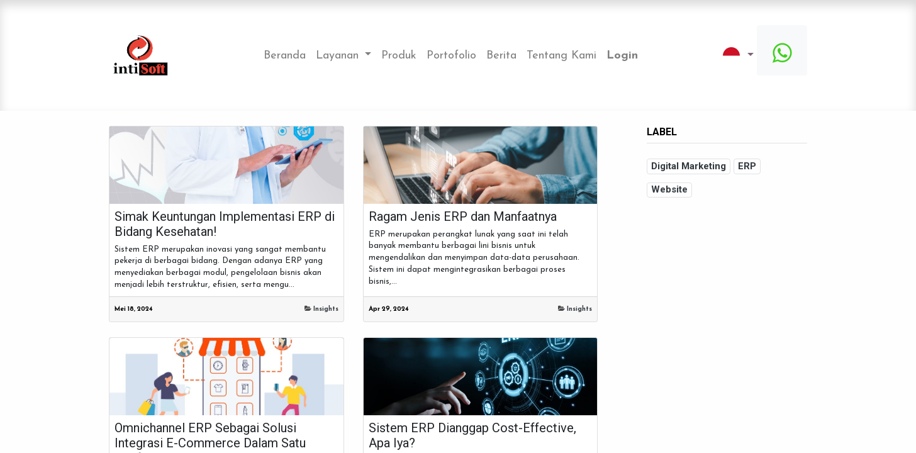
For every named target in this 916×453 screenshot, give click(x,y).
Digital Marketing (688, 166)
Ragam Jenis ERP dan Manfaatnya (463, 216)
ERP (747, 166)
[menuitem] (285, 55)
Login (622, 56)
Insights (325, 309)
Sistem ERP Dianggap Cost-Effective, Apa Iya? (472, 435)
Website (669, 189)
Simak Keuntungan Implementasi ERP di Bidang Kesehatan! (224, 224)
